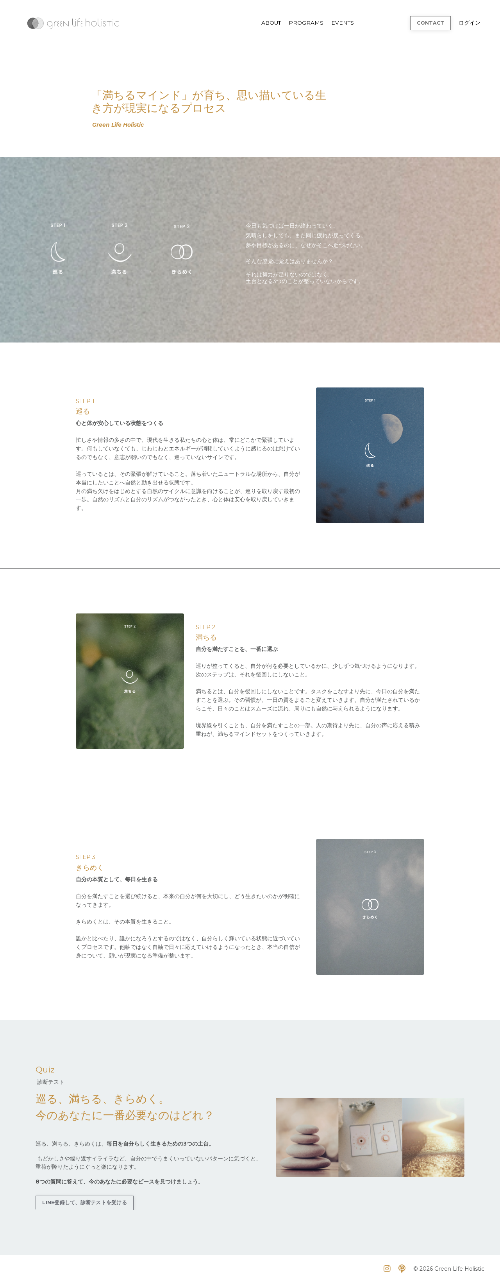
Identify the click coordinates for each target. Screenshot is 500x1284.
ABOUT (270, 22)
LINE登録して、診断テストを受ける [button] (84, 1204)
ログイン (469, 22)
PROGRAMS (305, 22)
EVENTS (342, 22)
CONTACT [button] (430, 22)
